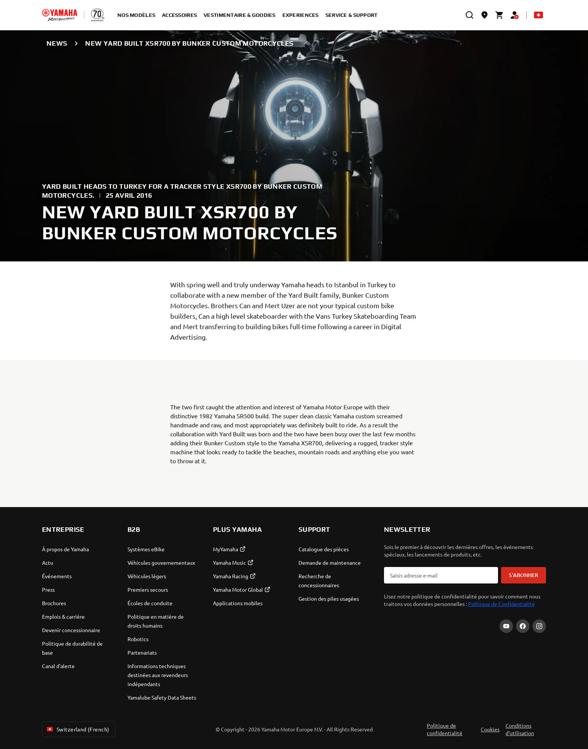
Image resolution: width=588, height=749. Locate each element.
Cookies (490, 729)
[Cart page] (499, 14)
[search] (469, 14)
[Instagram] (539, 626)
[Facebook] (523, 626)
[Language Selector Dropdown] (538, 14)
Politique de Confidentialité (501, 603)
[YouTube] (506, 626)
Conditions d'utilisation (520, 729)
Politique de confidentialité (444, 729)
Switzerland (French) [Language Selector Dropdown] (77, 729)
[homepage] (59, 15)
